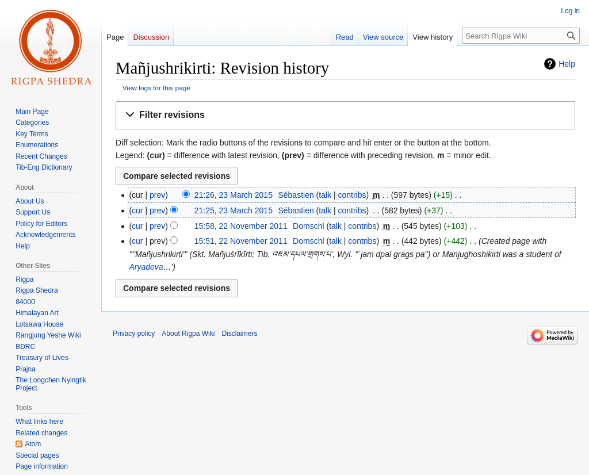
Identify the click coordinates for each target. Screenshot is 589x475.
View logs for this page (156, 87)
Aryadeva (146, 266)
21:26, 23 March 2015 (233, 195)
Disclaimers (239, 334)
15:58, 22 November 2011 (241, 226)
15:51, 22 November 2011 (241, 241)
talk (325, 195)
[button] (345, 115)
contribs (352, 195)
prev (157, 195)
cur (137, 210)
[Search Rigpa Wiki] (521, 36)
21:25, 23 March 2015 (233, 210)
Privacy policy (134, 334)
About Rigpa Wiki (188, 334)
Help (567, 63)
